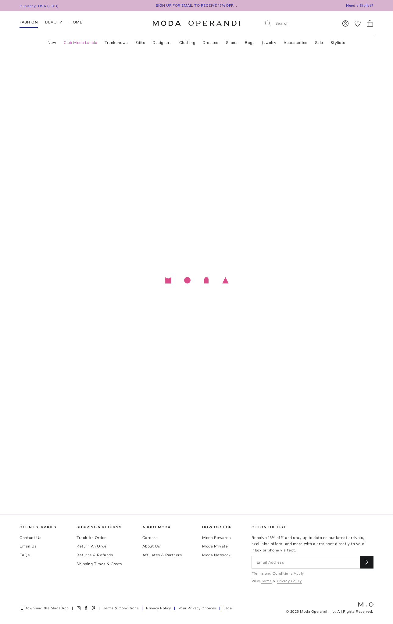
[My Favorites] (357, 23)
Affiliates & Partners (162, 555)
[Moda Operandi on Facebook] (86, 608)
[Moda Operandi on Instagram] (78, 608)
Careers (150, 537)
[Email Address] (306, 562)
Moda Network (216, 555)
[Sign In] (345, 23)
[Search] (299, 23)
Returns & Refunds (95, 555)
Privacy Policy (158, 608)
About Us (151, 546)
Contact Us (30, 537)
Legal (228, 608)
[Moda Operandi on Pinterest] (93, 608)
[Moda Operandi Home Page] (197, 23)
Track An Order (91, 537)
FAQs (25, 555)
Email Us (28, 546)
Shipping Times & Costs (99, 564)
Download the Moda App (44, 608)
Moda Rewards (216, 537)
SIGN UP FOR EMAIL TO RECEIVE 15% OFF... (197, 5)
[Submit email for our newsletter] (366, 562)
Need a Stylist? (359, 5)
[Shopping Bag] (369, 23)
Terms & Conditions (121, 608)
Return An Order (92, 546)
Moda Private (215, 546)
